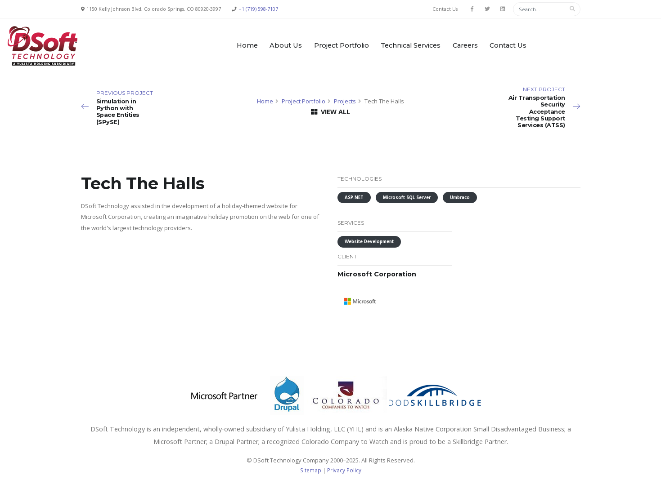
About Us (286, 45)
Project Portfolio (341, 45)
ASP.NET (354, 197)
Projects (345, 101)
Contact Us (445, 9)
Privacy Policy (344, 470)
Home (247, 45)
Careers (465, 45)
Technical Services (411, 45)
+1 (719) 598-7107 (258, 9)
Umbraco (460, 197)
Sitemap (310, 470)
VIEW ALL (330, 111)
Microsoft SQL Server (407, 197)
